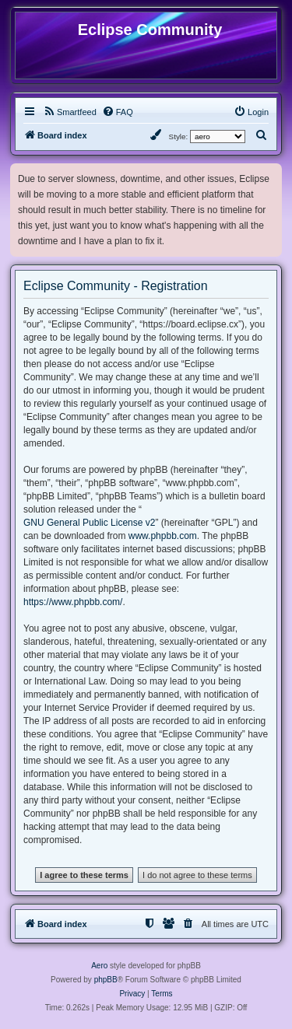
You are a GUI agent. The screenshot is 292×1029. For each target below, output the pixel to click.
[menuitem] (70, 112)
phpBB (106, 979)
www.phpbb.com (162, 535)
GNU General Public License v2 (89, 522)
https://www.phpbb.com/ (72, 602)
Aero (99, 965)
